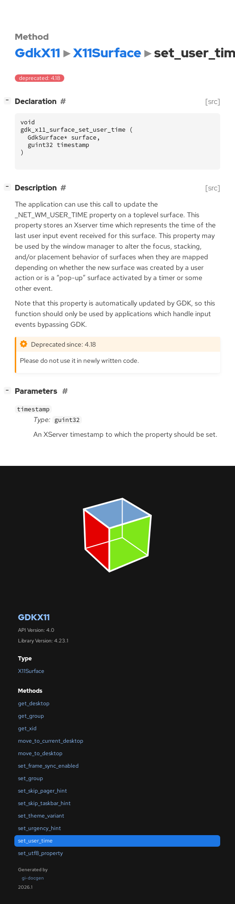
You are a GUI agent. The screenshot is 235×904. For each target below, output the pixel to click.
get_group (31, 716)
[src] (212, 101)
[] (9, 100)
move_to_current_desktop (50, 741)
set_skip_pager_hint (42, 790)
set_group (30, 778)
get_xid (27, 728)
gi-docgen (33, 878)
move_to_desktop (40, 753)
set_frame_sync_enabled (48, 766)
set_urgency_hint (39, 828)
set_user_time (35, 840)
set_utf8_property (40, 853)
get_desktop (33, 703)
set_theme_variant (41, 815)
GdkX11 (33, 617)
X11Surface (31, 671)
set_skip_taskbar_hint (44, 803)
